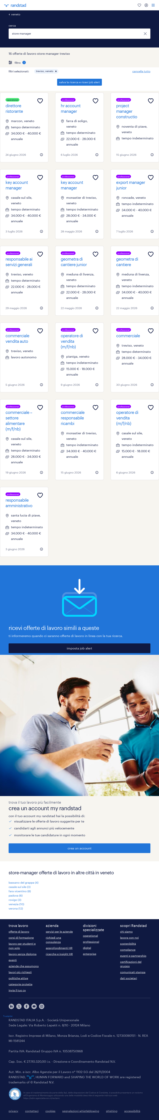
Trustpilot (7, 1016)
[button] (56, 71)
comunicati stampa (132, 972)
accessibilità (132, 1111)
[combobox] (79, 33)
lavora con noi (129, 937)
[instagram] (41, 1006)
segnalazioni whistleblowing (80, 1111)
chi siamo (126, 931)
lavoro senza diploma (22, 954)
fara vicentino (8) (20, 891)
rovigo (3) (15, 899)
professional (91, 941)
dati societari (128, 978)
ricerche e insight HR (59, 954)
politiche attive (18, 978)
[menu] (153, 5)
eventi (13, 960)
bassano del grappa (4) (23, 882)
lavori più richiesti (20, 972)
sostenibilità (128, 943)
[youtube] (34, 1006)
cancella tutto (141, 71)
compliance (127, 949)
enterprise (89, 953)
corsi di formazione (21, 937)
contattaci (32, 1111)
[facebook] (26, 1006)
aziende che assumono (24, 966)
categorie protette (20, 984)
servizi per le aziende (59, 931)
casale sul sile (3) (19, 886)
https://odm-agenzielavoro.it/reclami (41, 1098)
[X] (19, 1006)
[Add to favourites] (40, 101)
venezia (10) (16, 904)
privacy (13, 1111)
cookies (50, 1111)
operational (90, 935)
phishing (111, 1111)
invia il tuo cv (17, 990)
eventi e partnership (133, 955)
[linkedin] (11, 1006)
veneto (15, 14)
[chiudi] (145, 33)
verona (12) (16, 908)
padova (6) (16, 895)
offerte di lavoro (19, 931)
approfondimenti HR (59, 948)
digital (87, 947)
